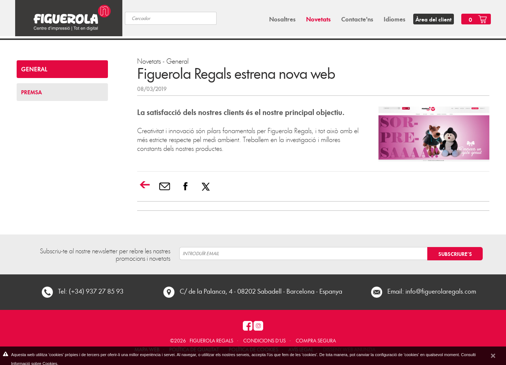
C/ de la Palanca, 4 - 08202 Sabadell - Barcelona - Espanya (261, 290)
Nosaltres (282, 19)
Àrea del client (433, 19)
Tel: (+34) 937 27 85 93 (90, 290)
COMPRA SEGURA (316, 340)
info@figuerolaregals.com (440, 290)
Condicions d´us (264, 340)
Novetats (318, 19)
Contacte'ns (357, 19)
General (177, 61)
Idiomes (394, 19)
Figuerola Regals (211, 340)
